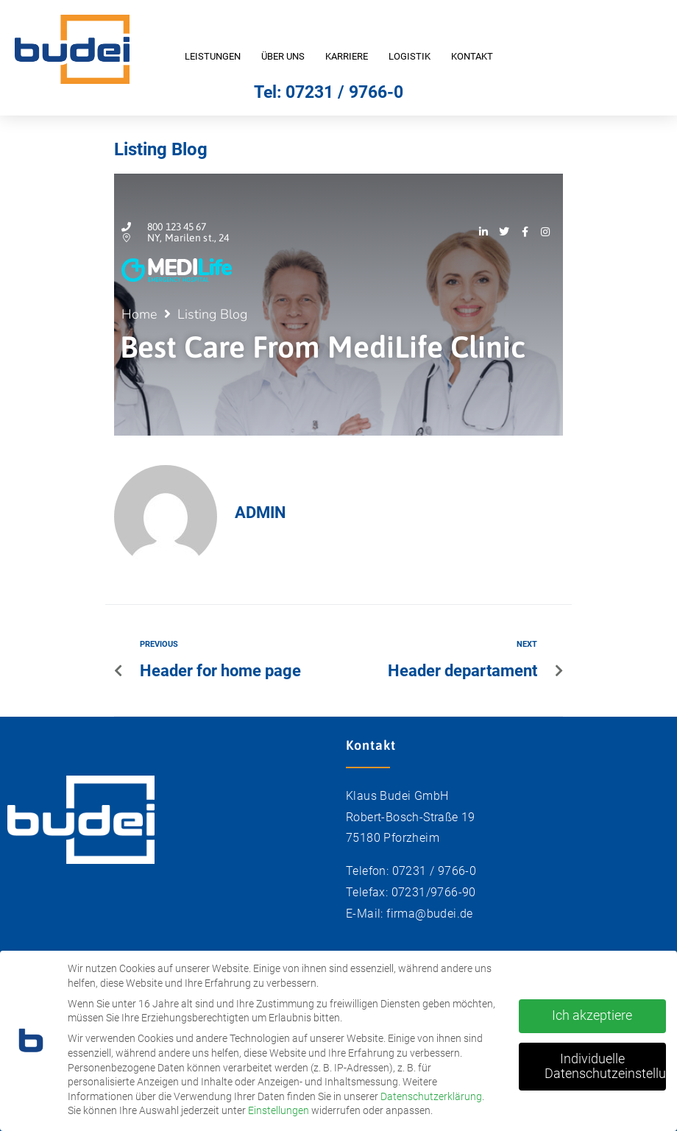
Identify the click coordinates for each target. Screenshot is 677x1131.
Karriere (346, 56)
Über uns (283, 56)
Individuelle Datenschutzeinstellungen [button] (605, 1062)
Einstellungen (278, 1106)
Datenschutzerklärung (431, 1092)
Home (139, 314)
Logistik (409, 56)
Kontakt (472, 56)
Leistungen (213, 56)
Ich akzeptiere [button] (592, 1011)
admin (260, 512)
